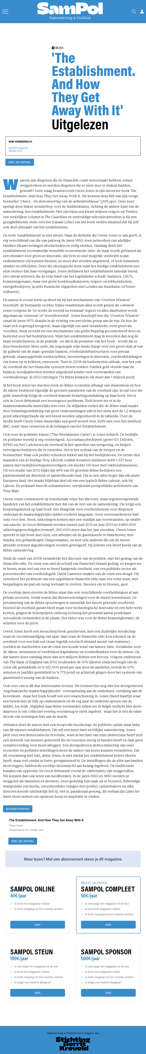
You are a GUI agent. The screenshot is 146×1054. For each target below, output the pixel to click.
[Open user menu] (142, 11)
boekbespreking (17, 809)
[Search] (134, 11)
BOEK (57, 47)
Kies (37, 924)
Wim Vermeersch (20, 141)
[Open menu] (5, 11)
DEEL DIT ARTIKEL (19, 162)
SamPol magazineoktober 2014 (18, 149)
